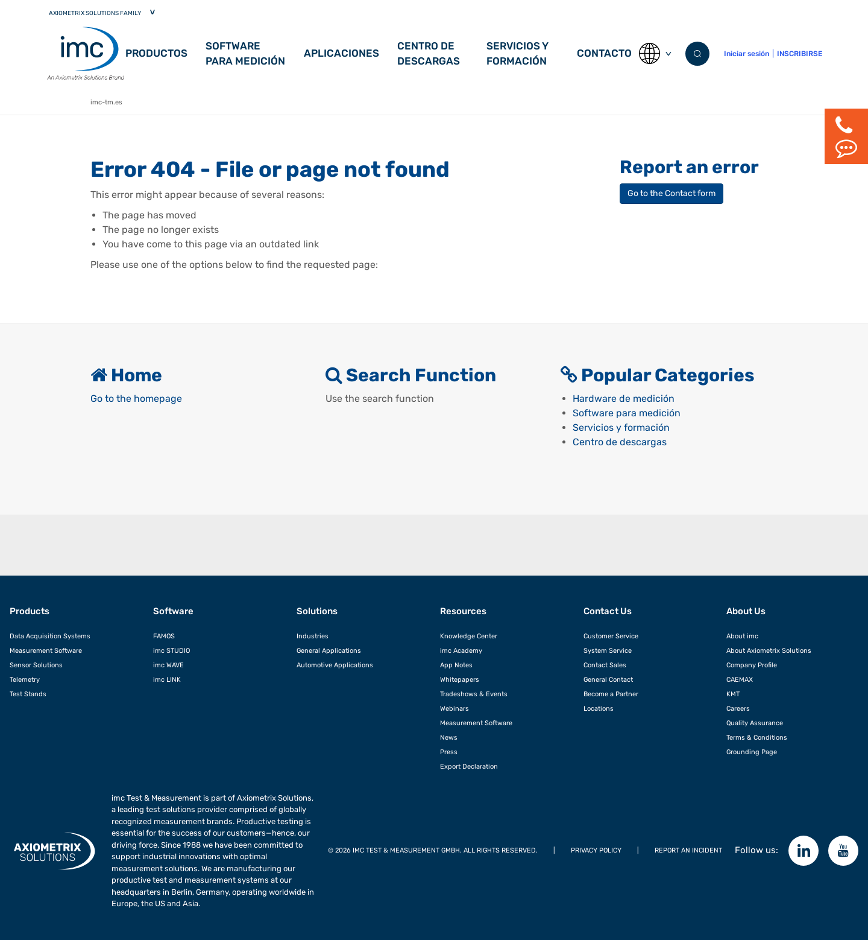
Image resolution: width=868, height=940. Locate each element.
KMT (733, 694)
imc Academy (461, 650)
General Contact (608, 679)
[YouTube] (843, 851)
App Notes (456, 665)
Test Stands (28, 694)
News (449, 737)
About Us (746, 611)
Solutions (317, 611)
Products (29, 611)
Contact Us (607, 611)
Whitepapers (459, 679)
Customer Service (610, 636)
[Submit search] (697, 54)
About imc (742, 636)
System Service (607, 650)
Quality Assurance (754, 723)
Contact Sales (604, 665)
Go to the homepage (136, 398)
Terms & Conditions (756, 737)
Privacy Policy (596, 850)
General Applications (329, 650)
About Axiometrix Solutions (768, 650)
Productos (156, 53)
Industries (313, 636)
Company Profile (751, 665)
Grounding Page (751, 752)
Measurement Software (46, 650)
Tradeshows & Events (474, 694)
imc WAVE (168, 665)
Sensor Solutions (36, 665)
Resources (463, 611)
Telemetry (25, 679)
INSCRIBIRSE (799, 53)
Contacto (604, 53)
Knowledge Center (468, 636)
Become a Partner (610, 694)
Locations (598, 708)
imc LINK (167, 679)
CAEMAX (739, 679)
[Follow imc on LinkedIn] (803, 851)
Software (173, 611)
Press (449, 752)
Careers (738, 708)
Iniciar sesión (746, 53)
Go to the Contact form (671, 193)
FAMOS (164, 636)
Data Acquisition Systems (50, 636)
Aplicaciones (341, 53)
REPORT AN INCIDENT (688, 850)
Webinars (454, 708)
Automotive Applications (335, 665)
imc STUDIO (171, 650)
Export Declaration (469, 766)
